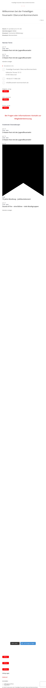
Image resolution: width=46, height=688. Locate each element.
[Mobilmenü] (41, 20)
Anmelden (5, 681)
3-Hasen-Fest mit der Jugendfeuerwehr (16, 50)
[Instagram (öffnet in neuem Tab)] (24, 6)
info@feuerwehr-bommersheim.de (17, 83)
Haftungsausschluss (9, 684)
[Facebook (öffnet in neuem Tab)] (23, 6)
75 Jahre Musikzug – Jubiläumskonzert (16, 199)
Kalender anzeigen (7, 61)
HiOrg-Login (5, 673)
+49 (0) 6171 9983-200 (13, 79)
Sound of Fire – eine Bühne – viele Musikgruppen (20, 206)
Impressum (7, 685)
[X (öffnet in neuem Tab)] (21, 6)
